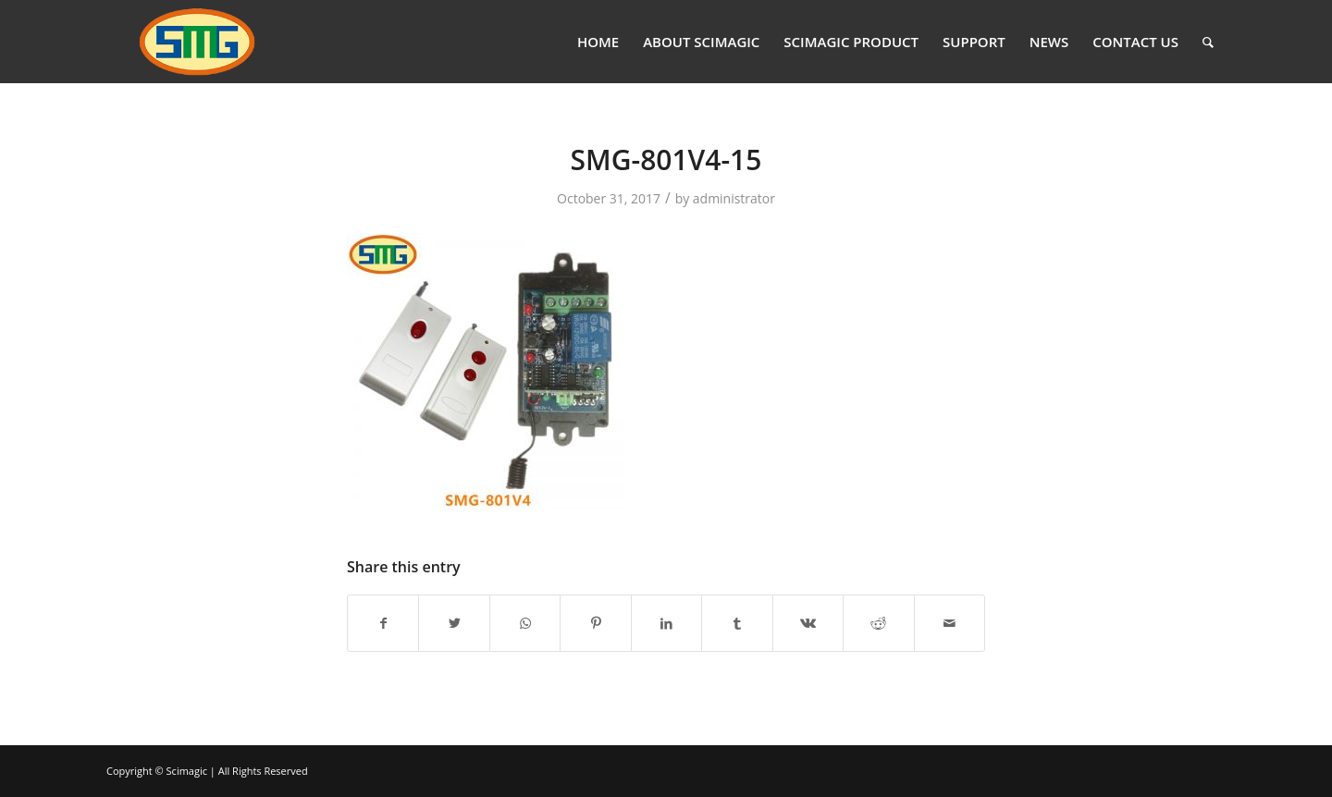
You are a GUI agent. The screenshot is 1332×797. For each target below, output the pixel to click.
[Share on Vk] (808, 623)
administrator (734, 198)
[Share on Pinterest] (595, 623)
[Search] (1208, 41)
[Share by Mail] (950, 623)
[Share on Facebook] (383, 623)
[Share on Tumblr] (736, 623)
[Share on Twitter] (453, 623)
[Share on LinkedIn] (666, 623)
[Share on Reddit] (878, 623)
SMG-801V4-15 (666, 159)
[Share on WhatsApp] (525, 623)
